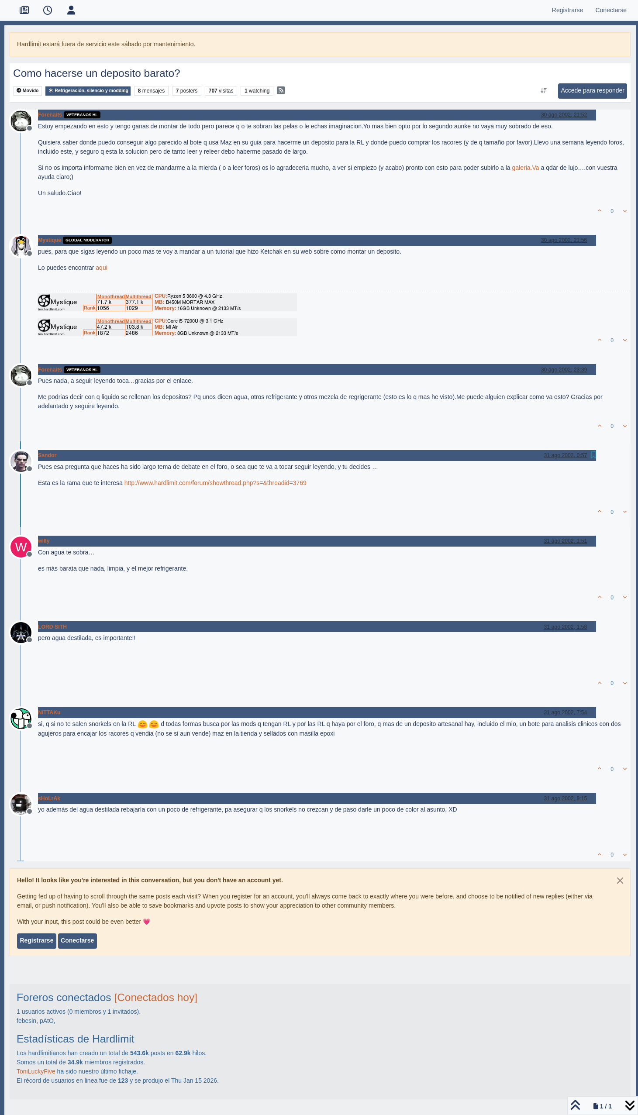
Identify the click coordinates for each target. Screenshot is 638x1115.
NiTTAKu (49, 712)
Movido (28, 90)
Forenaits (50, 115)
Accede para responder (592, 90)
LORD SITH (52, 627)
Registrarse (36, 940)
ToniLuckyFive (36, 1071)
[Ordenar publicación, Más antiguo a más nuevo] (544, 91)
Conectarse (77, 940)
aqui (101, 267)
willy (44, 541)
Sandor (47, 455)
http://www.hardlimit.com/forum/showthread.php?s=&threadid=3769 (215, 482)
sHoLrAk (49, 798)
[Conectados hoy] (155, 997)
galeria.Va (525, 167)
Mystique (49, 240)
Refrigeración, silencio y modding (88, 90)
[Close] (620, 880)
